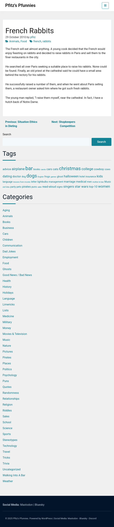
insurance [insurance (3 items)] (91, 176)
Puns (6, 381)
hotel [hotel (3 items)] (82, 176)
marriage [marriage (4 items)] (69, 181)
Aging (6, 210)
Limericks (9, 304)
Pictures (8, 351)
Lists (6, 310)
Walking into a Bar (14, 475)
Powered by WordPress (40, 518)
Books (6, 222)
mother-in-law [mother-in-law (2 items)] (98, 182)
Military (7, 322)
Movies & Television (15, 334)
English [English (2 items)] (41, 177)
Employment (10, 257)
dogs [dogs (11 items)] (31, 176)
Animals (14, 41)
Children (8, 239)
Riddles (7, 410)
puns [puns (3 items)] (34, 186)
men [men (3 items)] (89, 181)
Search (7, 134)
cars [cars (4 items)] (49, 169)
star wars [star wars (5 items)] (81, 186)
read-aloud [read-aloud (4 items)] (49, 186)
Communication (12, 245)
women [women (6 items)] (104, 186)
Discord (92, 518)
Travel (6, 451)
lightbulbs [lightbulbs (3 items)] (42, 181)
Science (7, 428)
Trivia (6, 463)
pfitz (33, 37)
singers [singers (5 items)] (68, 186)
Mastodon (26, 504)
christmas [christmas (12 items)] (70, 168)
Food (24, 41)
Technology (10, 445)
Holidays (8, 292)
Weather (8, 481)
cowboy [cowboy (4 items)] (99, 169)
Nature (7, 345)
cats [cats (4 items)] (55, 169)
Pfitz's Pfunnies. (21, 518)
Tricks (6, 457)
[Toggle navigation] (105, 5)
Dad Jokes (9, 251)
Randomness (11, 392)
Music (6, 339)
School (7, 422)
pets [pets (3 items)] (19, 186)
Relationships (11, 398)
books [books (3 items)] (36, 169)
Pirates (7, 357)
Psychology (10, 375)
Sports (7, 434)
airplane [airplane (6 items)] (18, 169)
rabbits (47, 41)
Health (7, 281)
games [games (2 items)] (53, 177)
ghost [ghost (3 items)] (60, 176)
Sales (6, 416)
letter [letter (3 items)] (34, 181)
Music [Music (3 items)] (107, 181)
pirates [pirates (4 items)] (26, 186)
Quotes (7, 387)
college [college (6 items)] (87, 169)
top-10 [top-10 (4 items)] (93, 186)
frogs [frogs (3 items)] (47, 176)
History (7, 286)
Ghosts (7, 269)
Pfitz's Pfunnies (20, 5)
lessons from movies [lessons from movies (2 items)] (21, 182)
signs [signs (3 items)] (60, 186)
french (37, 41)
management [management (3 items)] (56, 181)
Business (8, 228)
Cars (5, 233)
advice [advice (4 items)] (7, 169)
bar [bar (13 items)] (29, 168)
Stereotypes (10, 440)
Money (7, 328)
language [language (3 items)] (8, 181)
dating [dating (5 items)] (7, 176)
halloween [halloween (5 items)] (71, 176)
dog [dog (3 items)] (24, 176)
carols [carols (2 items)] (43, 169)
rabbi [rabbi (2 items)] (40, 187)
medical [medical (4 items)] (81, 181)
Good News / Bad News (17, 275)
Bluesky (39, 504)
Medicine (8, 316)
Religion (8, 404)
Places (7, 363)
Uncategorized (12, 469)
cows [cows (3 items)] (107, 169)
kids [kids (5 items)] (100, 176)
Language (9, 298)
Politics (7, 369)
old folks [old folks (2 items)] (6, 187)
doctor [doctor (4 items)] (17, 176)
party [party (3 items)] (13, 186)
